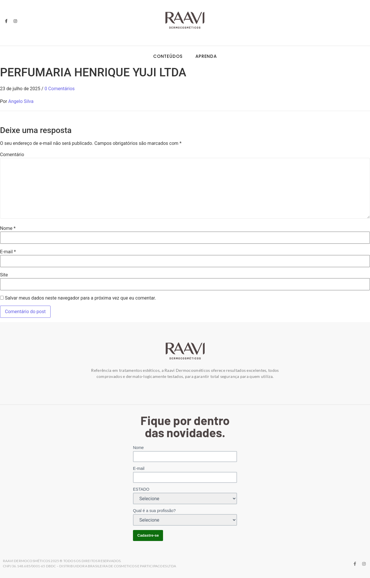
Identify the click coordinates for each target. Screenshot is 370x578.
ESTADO (141, 489)
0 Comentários (60, 88)
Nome (8, 228)
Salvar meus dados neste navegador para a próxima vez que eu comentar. (80, 298)
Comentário (12, 154)
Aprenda (206, 56)
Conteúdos (168, 56)
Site (4, 275)
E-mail (8, 252)
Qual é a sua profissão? (154, 511)
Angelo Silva (21, 101)
